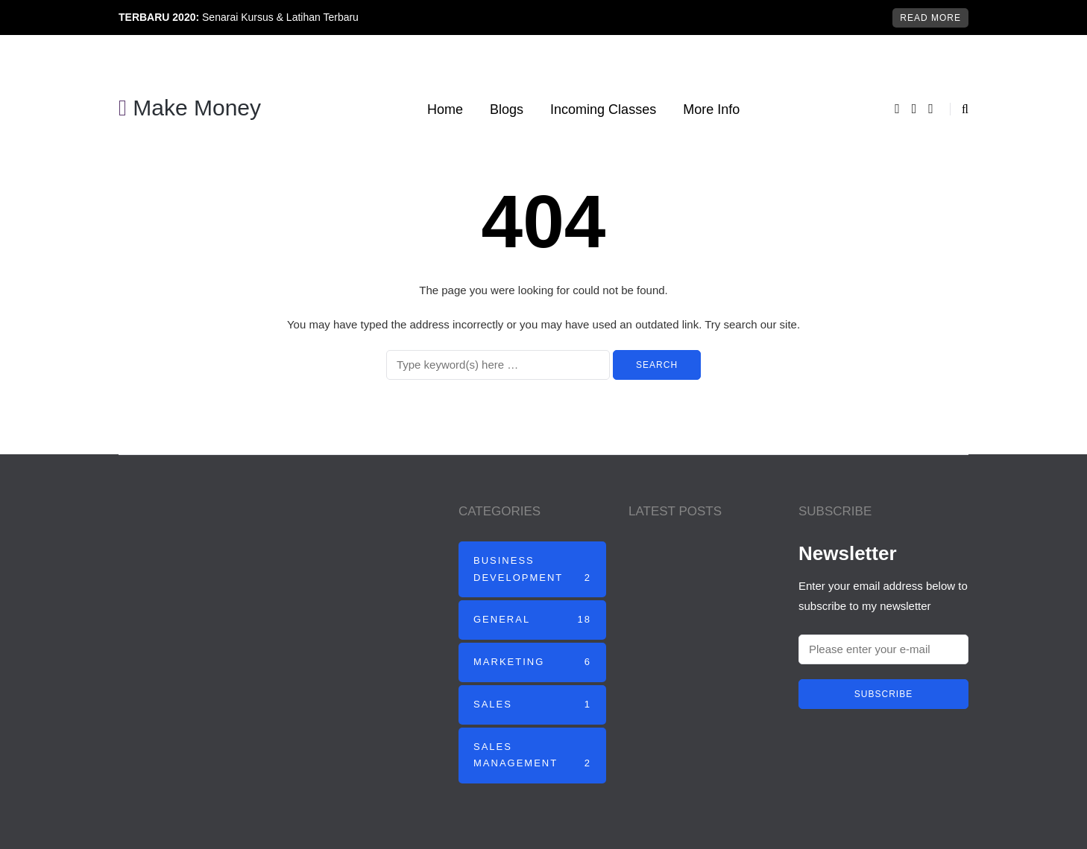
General (532, 620)
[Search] (498, 365)
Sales (532, 704)
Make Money (190, 107)
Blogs (506, 109)
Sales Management (532, 757)
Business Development (532, 571)
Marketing (532, 662)
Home (445, 109)
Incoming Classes (603, 109)
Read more (930, 18)
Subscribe (883, 694)
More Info (711, 109)
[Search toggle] (959, 109)
